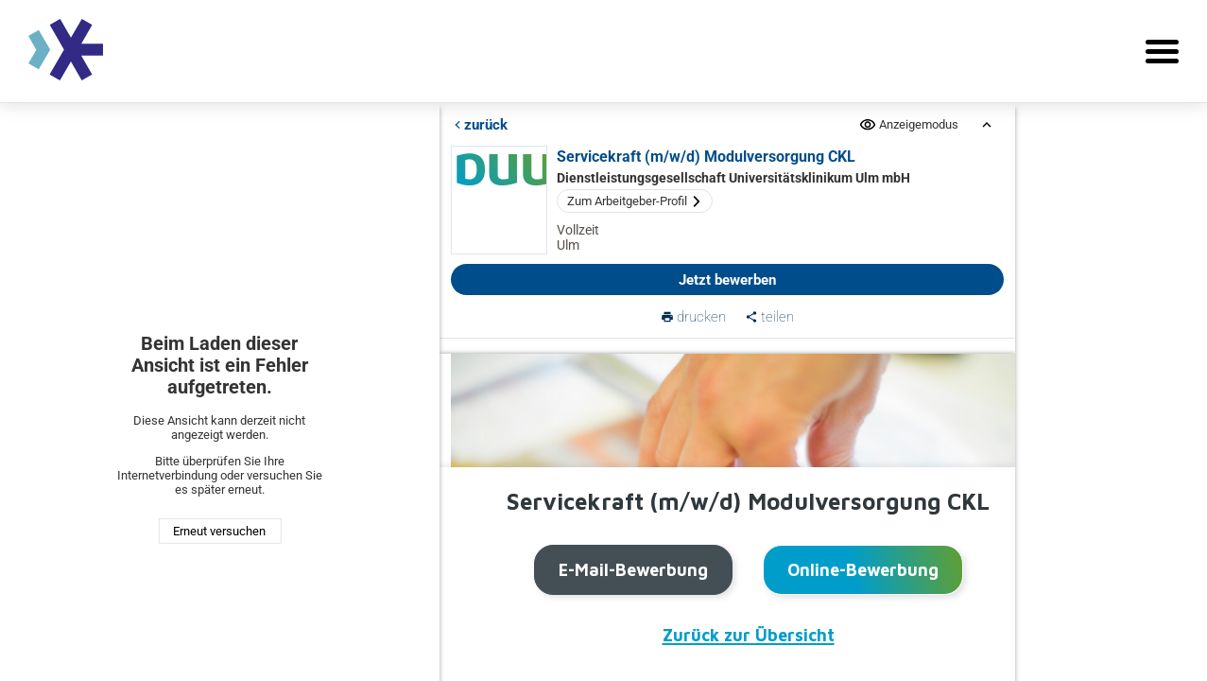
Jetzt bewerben (727, 279)
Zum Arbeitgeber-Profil (634, 201)
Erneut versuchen (219, 531)
